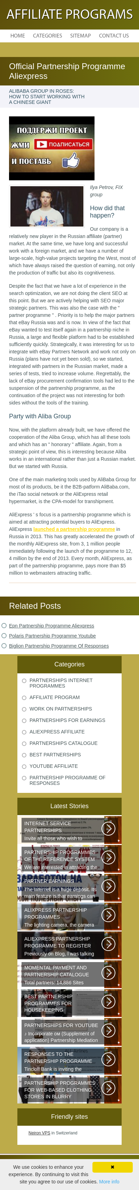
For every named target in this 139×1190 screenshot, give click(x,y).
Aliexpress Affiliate (57, 731)
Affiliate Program (55, 697)
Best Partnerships (55, 754)
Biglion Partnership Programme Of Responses (59, 646)
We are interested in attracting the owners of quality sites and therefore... (63, 860)
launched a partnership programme (74, 529)
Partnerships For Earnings (67, 720)
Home (17, 36)
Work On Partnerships (61, 709)
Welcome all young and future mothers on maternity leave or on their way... (63, 1004)
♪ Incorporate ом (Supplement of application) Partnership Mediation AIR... (63, 1033)
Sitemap (80, 36)
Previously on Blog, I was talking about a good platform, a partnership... (63, 947)
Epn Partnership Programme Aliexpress (51, 626)
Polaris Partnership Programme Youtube (52, 636)
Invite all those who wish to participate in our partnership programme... (63, 831)
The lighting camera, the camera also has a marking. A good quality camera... (63, 918)
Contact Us (114, 36)
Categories (47, 36)
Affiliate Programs (69, 15)
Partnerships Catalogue (64, 743)
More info (109, 1181)
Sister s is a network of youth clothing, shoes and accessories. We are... (63, 1091)
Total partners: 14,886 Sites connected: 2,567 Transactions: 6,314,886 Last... (63, 976)
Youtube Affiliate (54, 766)
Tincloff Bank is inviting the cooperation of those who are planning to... (63, 1062)
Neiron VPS (39, 1133)
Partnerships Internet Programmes (61, 683)
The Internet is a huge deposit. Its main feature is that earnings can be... (63, 889)
